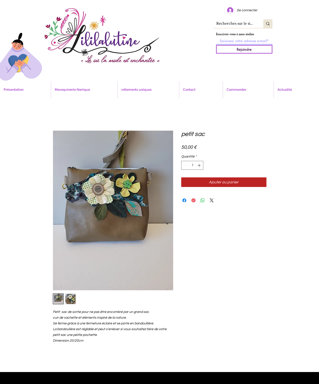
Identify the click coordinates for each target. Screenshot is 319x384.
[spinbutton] (192, 165)
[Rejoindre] (244, 49)
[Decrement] (185, 165)
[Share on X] (212, 200)
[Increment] (200, 165)
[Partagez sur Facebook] (184, 200)
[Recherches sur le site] (234, 23)
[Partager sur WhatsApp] (202, 200)
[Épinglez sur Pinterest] (193, 200)
